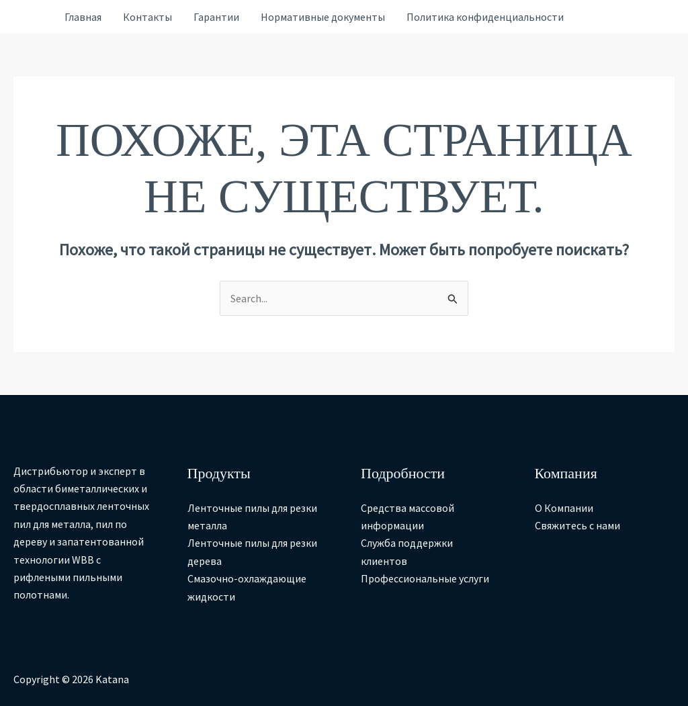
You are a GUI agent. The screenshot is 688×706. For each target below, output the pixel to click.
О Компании (564, 508)
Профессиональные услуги (425, 578)
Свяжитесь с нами (577, 525)
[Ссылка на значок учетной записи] (32, 17)
